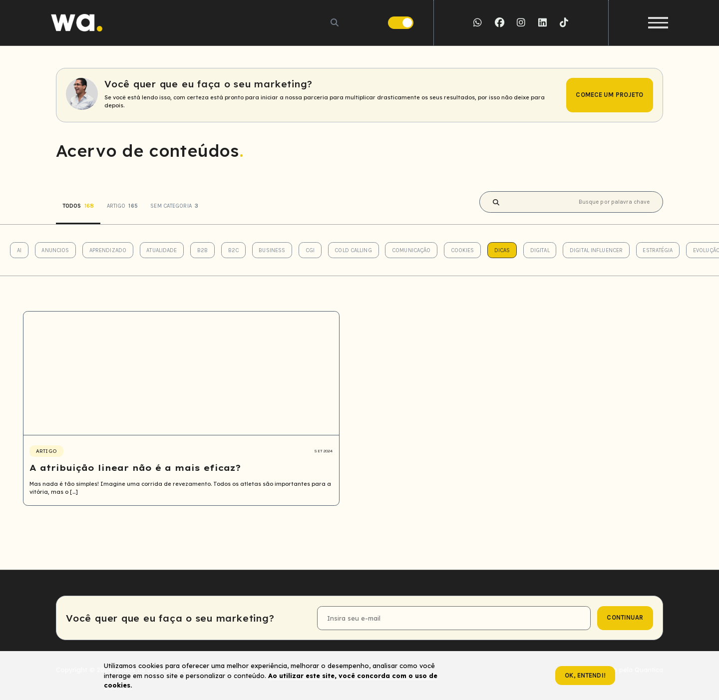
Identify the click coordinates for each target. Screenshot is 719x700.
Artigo (122, 206)
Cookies (462, 250)
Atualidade (161, 250)
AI (19, 250)
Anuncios (55, 250)
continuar (625, 617)
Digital (540, 250)
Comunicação (411, 250)
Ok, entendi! (585, 675)
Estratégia (658, 250)
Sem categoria (174, 206)
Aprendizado (107, 250)
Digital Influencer (596, 250)
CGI (310, 250)
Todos (78, 206)
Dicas (502, 250)
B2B (202, 250)
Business (272, 250)
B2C (233, 250)
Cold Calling (353, 250)
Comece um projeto (609, 94)
